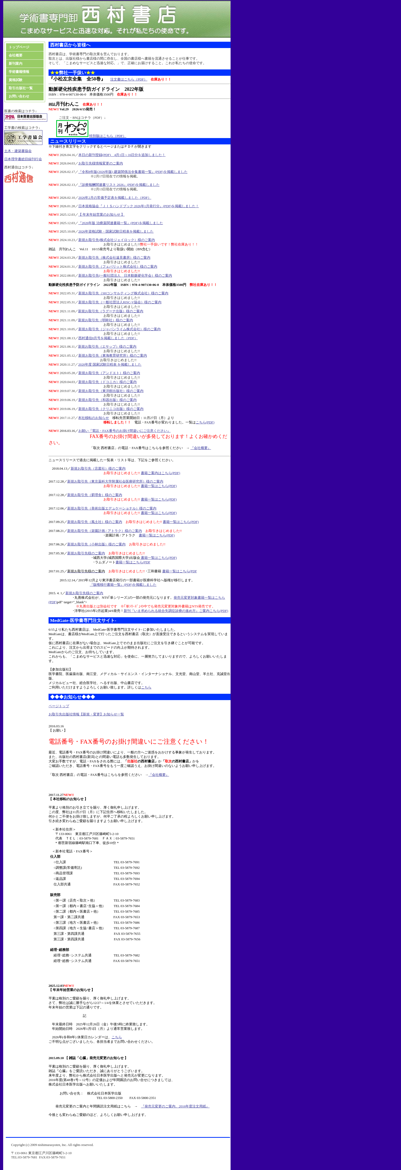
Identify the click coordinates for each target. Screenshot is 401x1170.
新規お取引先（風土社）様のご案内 (94, 522)
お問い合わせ (19, 96)
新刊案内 (15, 63)
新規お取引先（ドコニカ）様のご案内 (107, 382)
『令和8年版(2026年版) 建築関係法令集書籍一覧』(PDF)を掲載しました (133, 172)
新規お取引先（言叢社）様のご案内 (98, 468)
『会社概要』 (200, 448)
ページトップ (59, 706)
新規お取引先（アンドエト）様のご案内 (109, 373)
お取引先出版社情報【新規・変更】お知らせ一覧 (86, 714)
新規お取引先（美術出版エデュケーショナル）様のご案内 (111, 508)
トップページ (19, 47)
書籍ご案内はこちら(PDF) (160, 473)
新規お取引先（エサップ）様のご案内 (107, 346)
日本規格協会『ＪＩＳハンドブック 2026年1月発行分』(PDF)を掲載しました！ (138, 206)
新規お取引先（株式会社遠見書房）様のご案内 (114, 258)
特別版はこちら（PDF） (107, 136)
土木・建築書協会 (18, 151)
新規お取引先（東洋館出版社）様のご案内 (111, 391)
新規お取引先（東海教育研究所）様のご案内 (112, 355)
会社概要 (15, 55)
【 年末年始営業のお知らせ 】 (101, 214)
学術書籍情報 (19, 72)
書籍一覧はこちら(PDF (133, 562)
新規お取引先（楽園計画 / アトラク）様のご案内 (104, 531)
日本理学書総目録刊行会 (23, 159)
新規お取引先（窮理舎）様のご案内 (94, 495)
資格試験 (16, 80)
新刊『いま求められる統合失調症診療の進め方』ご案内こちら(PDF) (176, 611)
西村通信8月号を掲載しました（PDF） (108, 338)
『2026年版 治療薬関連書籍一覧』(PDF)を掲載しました (120, 223)
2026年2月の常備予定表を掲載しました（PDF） (114, 198)
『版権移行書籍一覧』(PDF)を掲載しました (123, 585)
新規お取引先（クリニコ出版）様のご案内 (111, 409)
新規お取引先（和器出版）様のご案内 (107, 400)
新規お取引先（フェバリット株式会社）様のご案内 (117, 266)
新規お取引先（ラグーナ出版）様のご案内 (110, 311)
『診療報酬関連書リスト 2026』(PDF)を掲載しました (119, 185)
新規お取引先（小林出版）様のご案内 (96, 544)
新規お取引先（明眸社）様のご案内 (105, 320)
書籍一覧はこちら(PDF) (159, 486)
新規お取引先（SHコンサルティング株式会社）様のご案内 (123, 293)
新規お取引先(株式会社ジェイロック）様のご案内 (116, 240)
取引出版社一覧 (21, 88)
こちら (146, 687)
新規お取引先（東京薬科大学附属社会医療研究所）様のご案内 (115, 481)
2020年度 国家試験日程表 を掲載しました (109, 364)
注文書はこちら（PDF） (128, 79)
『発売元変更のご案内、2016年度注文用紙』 (175, 1106)
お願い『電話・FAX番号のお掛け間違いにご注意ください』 (124, 431)
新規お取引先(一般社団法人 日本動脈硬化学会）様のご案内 (125, 275)
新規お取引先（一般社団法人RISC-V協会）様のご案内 (119, 302)
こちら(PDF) (205, 422)
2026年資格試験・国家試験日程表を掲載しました (116, 231)
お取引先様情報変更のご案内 (100, 163)
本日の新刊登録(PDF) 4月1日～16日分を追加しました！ (122, 155)
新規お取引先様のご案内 (86, 553)
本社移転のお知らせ (93, 418)
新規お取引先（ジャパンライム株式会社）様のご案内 (119, 329)
